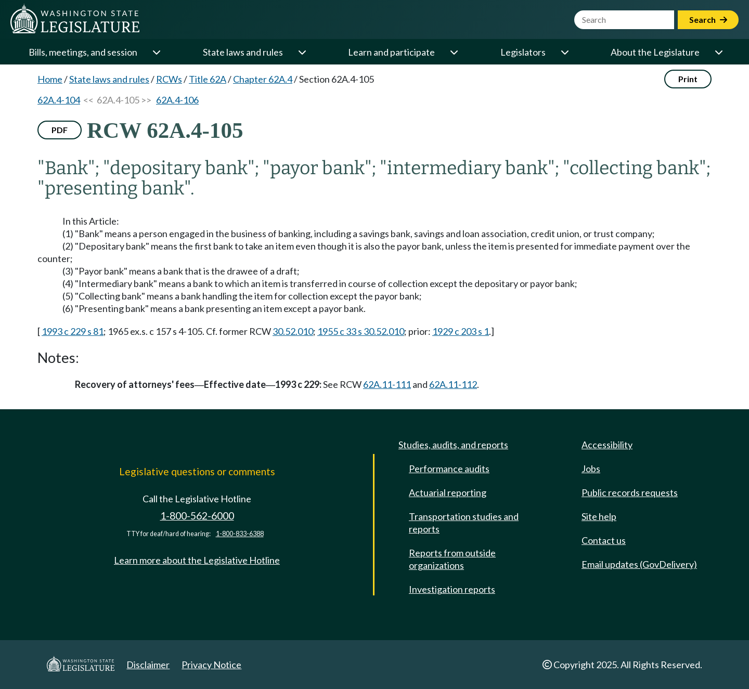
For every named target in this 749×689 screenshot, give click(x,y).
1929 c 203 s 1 (460, 331)
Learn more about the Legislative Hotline (197, 560)
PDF (59, 130)
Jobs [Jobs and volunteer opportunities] (591, 468)
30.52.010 (293, 331)
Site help (599, 516)
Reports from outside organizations (452, 559)
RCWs (169, 79)
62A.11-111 (387, 384)
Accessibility (607, 444)
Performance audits (449, 468)
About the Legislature (655, 52)
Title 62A (207, 79)
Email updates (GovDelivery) (639, 564)
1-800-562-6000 (197, 516)
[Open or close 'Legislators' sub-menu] (564, 52)
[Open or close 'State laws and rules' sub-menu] (302, 52)
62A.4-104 (58, 100)
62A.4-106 (177, 100)
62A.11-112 (453, 384)
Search (708, 19)
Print (688, 79)
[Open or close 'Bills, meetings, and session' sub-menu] (156, 52)
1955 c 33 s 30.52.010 (360, 331)
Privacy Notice (211, 664)
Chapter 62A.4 (262, 79)
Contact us (604, 540)
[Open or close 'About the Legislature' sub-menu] (718, 52)
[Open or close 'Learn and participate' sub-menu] (453, 52)
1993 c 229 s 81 (73, 331)
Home (49, 79)
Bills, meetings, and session (83, 52)
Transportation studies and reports (464, 523)
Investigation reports (452, 589)
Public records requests (630, 492)
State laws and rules (243, 52)
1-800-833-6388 (240, 534)
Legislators (523, 52)
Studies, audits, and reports (453, 444)
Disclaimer (148, 664)
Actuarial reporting (447, 492)
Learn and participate (391, 52)
